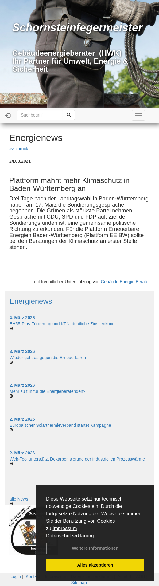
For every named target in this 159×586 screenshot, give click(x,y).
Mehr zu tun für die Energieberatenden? (48, 391)
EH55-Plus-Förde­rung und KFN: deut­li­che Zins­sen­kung (62, 323)
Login (15, 576)
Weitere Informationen (95, 548)
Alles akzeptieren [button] (95, 565)
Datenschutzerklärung (70, 535)
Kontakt (33, 576)
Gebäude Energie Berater (125, 281)
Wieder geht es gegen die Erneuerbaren (48, 357)
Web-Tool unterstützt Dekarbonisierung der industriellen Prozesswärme (77, 459)
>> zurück (18, 148)
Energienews (31, 301)
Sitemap (79, 582)
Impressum (64, 528)
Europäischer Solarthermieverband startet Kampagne (60, 425)
